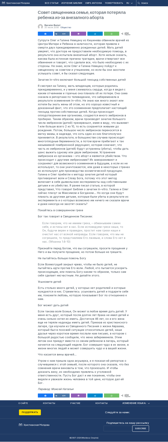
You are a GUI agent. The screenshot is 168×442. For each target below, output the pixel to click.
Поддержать (30, 412)
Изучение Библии (71, 3)
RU (130, 3)
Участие (75, 403)
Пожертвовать (114, 3)
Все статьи (51, 3)
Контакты (49, 403)
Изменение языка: (136, 403)
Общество (65, 27)
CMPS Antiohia (93, 3)
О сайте (23, 403)
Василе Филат (53, 25)
